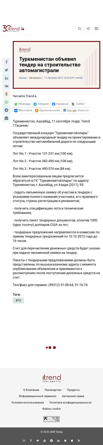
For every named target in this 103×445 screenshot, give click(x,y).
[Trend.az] (13, 28)
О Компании (31, 390)
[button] (6, 62)
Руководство (53, 390)
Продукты (73, 390)
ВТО (18, 300)
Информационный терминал (37, 396)
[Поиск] (79, 28)
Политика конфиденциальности (70, 402)
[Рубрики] (96, 28)
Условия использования (28, 402)
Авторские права (73, 396)
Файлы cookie (51, 408)
